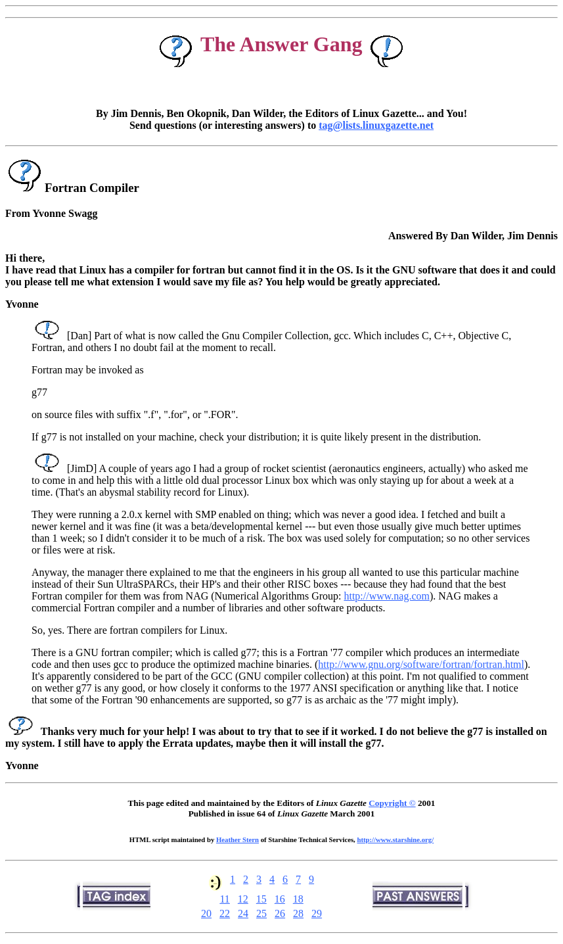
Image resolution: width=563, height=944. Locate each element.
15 (261, 899)
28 (298, 913)
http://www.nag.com (387, 596)
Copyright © (392, 803)
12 (243, 899)
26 (280, 913)
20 (206, 913)
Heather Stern (237, 839)
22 (224, 913)
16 (280, 899)
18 (298, 899)
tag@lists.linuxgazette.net (376, 125)
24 (243, 913)
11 (224, 899)
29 (316, 913)
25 (261, 913)
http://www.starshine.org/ (395, 839)
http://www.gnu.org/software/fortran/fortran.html (421, 664)
